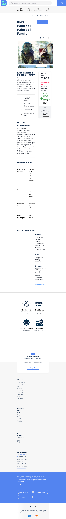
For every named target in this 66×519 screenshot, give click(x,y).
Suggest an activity (25, 492)
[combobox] (30, 3)
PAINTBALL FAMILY (40, 284)
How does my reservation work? (21, 384)
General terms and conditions (28, 510)
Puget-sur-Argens (27, 15)
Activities (19, 15)
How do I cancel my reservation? (20, 390)
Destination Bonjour (36, 512)
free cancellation (46, 98)
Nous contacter (46, 115)
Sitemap (45, 512)
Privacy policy (42, 510)
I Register (33, 368)
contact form (21, 468)
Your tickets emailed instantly (46, 95)
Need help (25, 497)
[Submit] (12, 3)
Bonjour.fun (20, 437)
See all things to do (25, 485)
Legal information (24, 512)
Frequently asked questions (20, 396)
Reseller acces (41, 492)
